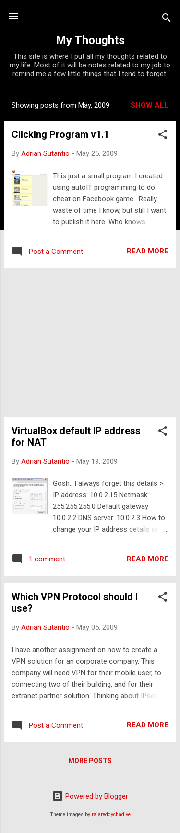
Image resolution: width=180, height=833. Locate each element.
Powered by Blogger (90, 796)
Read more (147, 251)
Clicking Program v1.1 (60, 134)
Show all (149, 105)
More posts (90, 761)
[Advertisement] (90, 343)
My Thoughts (90, 40)
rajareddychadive (111, 814)
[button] (162, 136)
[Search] (166, 19)
